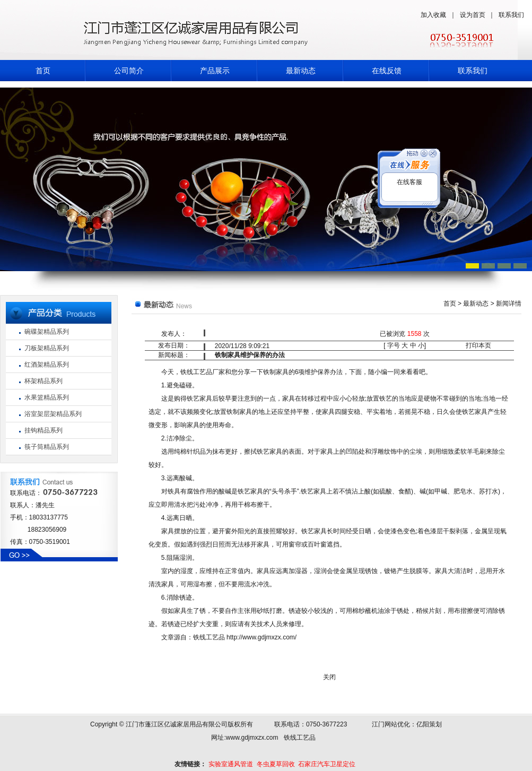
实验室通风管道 (230, 764)
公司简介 (129, 70)
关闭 (329, 677)
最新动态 (301, 70)
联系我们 (511, 15)
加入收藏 (433, 15)
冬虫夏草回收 (276, 764)
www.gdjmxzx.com (252, 737)
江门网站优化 (391, 724)
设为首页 (472, 15)
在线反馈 (387, 70)
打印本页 (478, 345)
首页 (43, 70)
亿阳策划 (429, 724)
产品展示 (215, 70)
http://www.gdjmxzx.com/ (261, 637)
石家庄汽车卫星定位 (326, 764)
